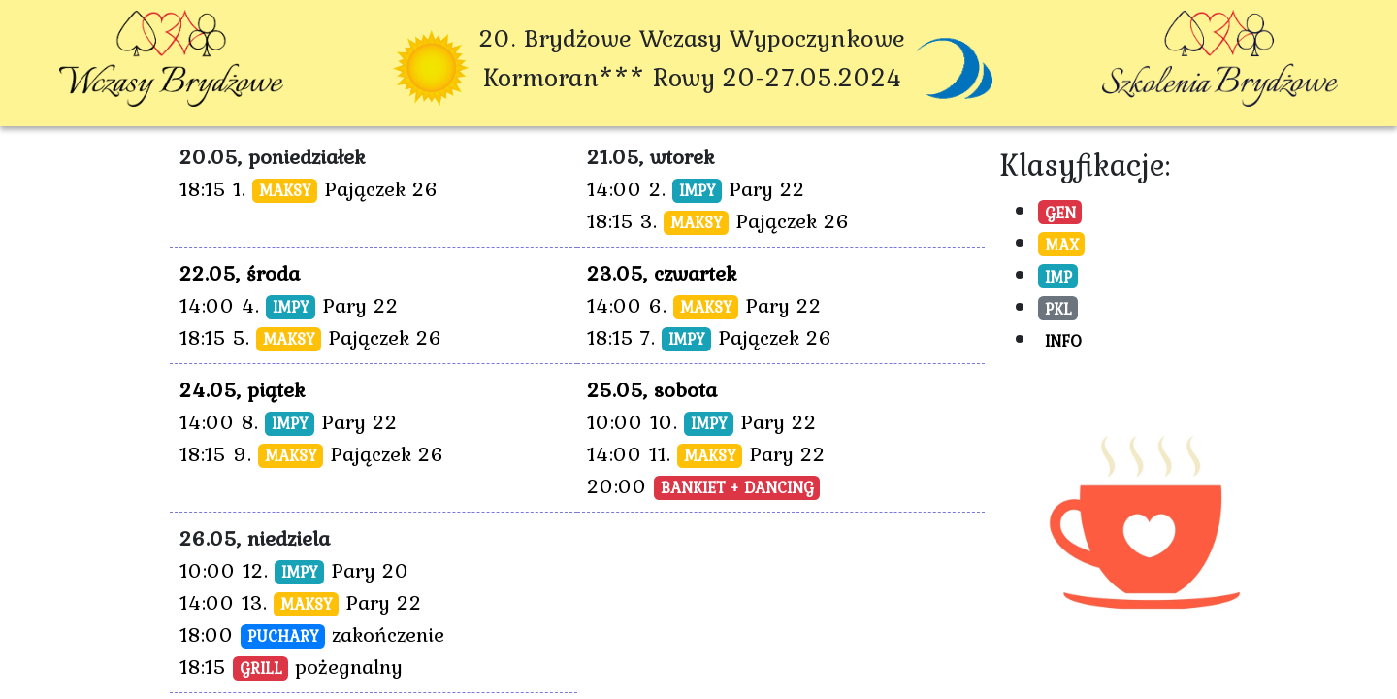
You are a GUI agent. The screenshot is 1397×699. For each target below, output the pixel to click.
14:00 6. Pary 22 (704, 304)
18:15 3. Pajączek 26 (718, 220)
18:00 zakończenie (311, 633)
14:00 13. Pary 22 (300, 601)
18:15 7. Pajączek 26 (709, 336)
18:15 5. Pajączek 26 (310, 336)
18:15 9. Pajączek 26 (311, 453)
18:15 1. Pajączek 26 (309, 188)
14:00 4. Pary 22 (289, 304)
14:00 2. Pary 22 (696, 188)
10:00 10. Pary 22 (702, 421)
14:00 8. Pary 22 (288, 421)
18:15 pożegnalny (291, 666)
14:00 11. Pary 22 (706, 453)
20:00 (703, 485)
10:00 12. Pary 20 (294, 569)
